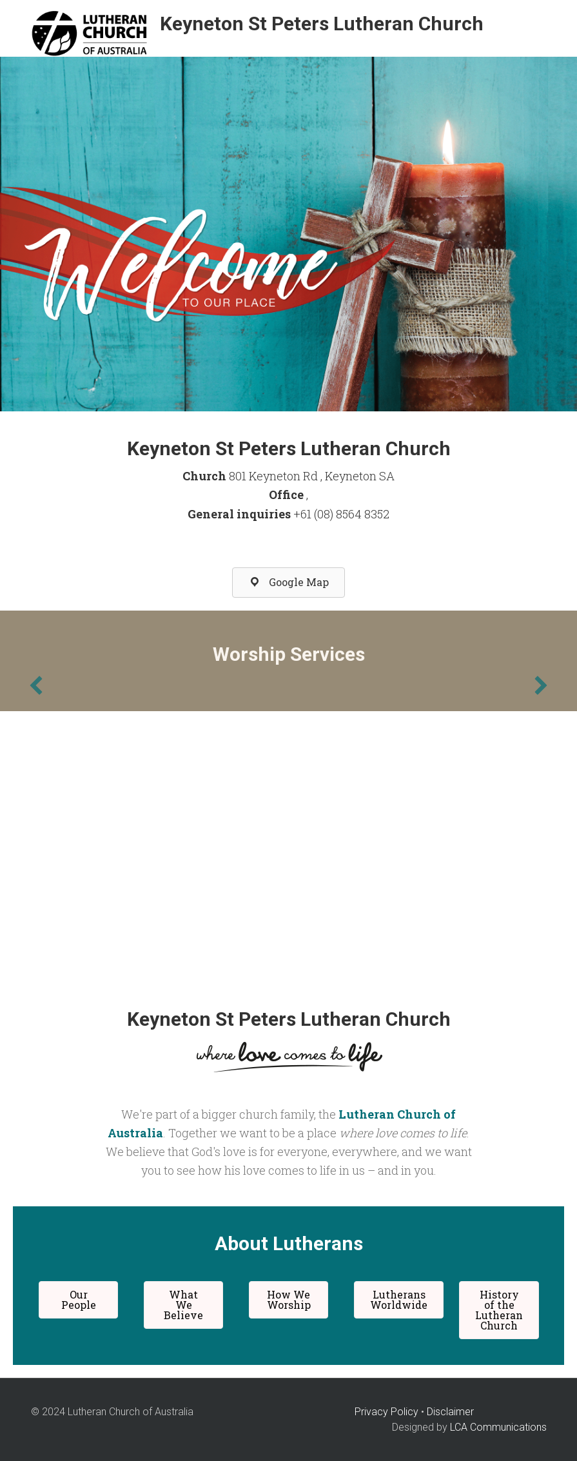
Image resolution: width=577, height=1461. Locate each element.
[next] (541, 685)
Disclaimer (450, 1412)
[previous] (36, 685)
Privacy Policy (386, 1412)
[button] (288, 582)
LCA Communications (498, 1427)
